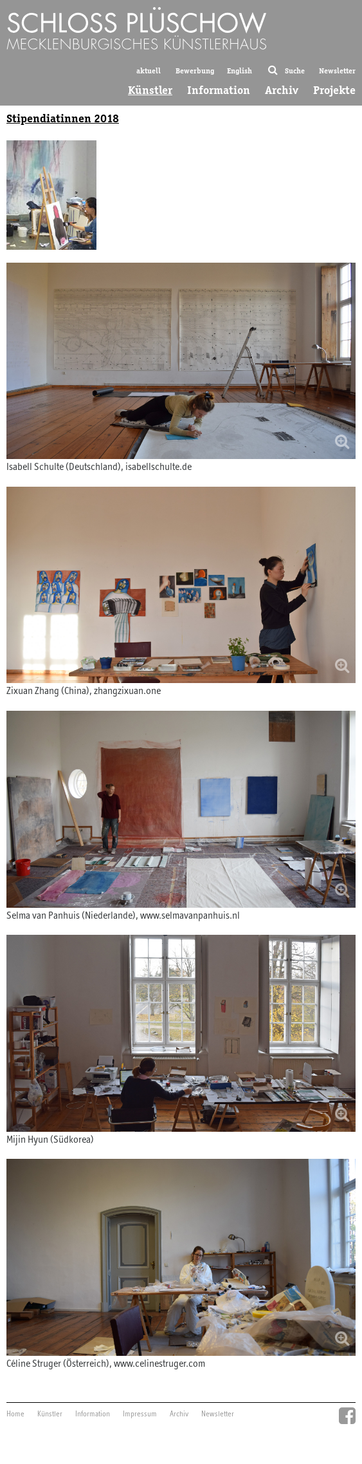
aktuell (148, 70)
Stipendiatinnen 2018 (62, 118)
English (239, 70)
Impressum (140, 1414)
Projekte (334, 90)
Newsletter (337, 70)
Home (15, 1414)
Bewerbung (195, 70)
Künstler (150, 90)
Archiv (281, 90)
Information (218, 90)
